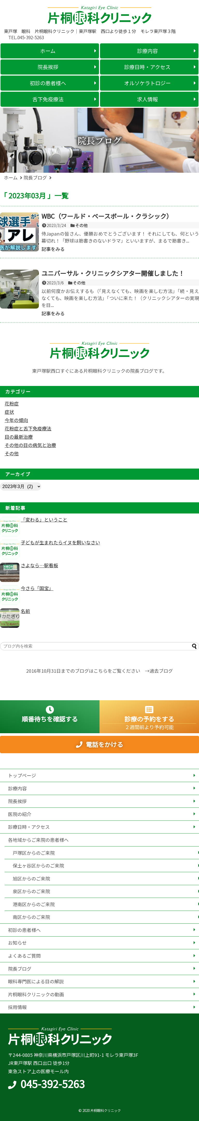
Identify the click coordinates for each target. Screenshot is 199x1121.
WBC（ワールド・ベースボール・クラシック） (107, 216)
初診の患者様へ (24, 929)
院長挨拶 (17, 801)
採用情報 (17, 1007)
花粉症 (12, 403)
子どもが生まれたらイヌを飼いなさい (60, 542)
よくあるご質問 (24, 955)
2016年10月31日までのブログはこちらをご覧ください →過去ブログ (99, 670)
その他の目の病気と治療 (30, 445)
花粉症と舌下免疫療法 (28, 428)
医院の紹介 (19, 814)
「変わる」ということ (44, 519)
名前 (25, 611)
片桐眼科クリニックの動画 (36, 994)
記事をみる (53, 248)
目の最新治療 (19, 436)
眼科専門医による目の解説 (36, 981)
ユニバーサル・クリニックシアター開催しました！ (112, 273)
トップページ (22, 775)
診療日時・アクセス (29, 826)
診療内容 (17, 788)
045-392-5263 (52, 1083)
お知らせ (17, 942)
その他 (81, 225)
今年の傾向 (16, 420)
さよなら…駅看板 (39, 565)
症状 (9, 411)
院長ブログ (19, 968)
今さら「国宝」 (37, 588)
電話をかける (104, 748)
